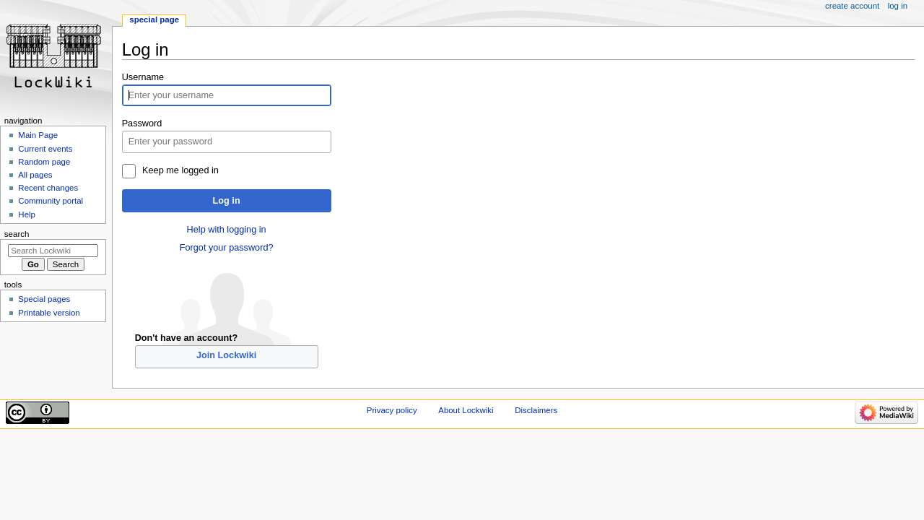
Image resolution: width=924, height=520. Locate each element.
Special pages (44, 299)
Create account (852, 5)
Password (142, 123)
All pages (35, 174)
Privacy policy (392, 410)
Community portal (50, 200)
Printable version (48, 312)
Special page (154, 19)
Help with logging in (226, 230)
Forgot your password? (227, 248)
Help (26, 214)
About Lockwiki (465, 410)
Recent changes (48, 187)
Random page (44, 161)
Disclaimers (536, 410)
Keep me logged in (180, 170)
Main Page (38, 135)
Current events (45, 148)
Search (17, 234)
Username (143, 77)
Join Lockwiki (226, 355)
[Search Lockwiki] (53, 250)
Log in (226, 201)
